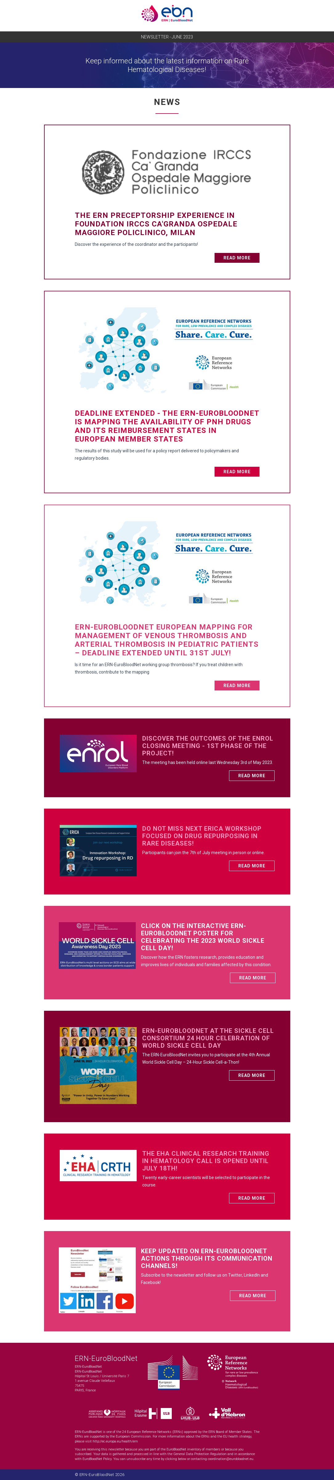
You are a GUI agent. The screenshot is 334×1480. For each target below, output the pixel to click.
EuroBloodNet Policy (96, 1459)
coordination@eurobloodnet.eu (230, 1459)
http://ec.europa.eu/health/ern (115, 1441)
